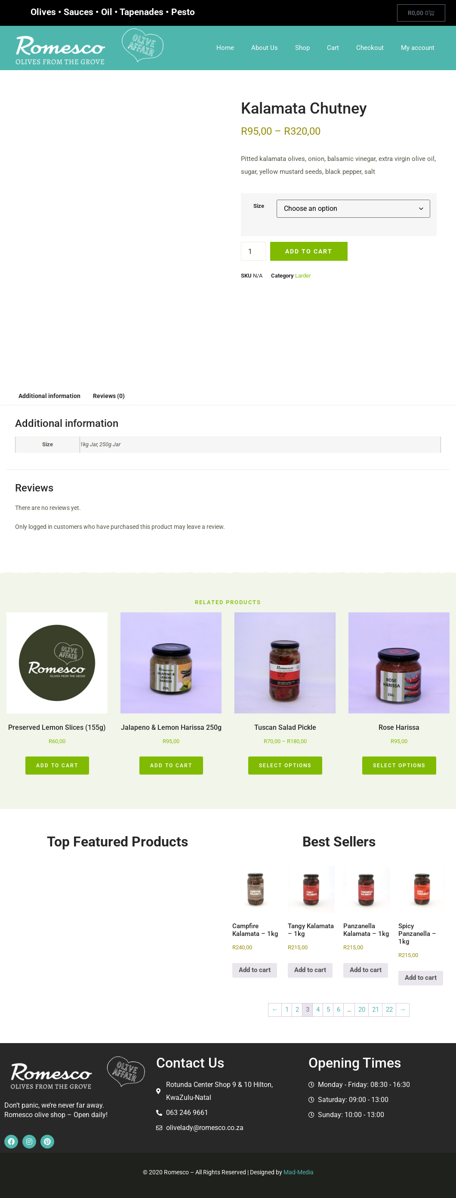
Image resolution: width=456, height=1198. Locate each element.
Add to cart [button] (57, 766)
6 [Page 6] (338, 1009)
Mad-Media (298, 1172)
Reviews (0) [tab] (109, 395)
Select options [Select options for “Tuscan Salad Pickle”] (285, 766)
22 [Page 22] (389, 1009)
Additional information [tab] (49, 395)
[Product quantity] (253, 251)
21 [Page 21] (375, 1009)
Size (258, 206)
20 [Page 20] (361, 1009)
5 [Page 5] (328, 1009)
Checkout (370, 48)
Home (225, 48)
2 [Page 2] (297, 1009)
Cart (333, 48)
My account (417, 48)
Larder (303, 275)
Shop (302, 48)
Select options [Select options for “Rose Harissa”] (399, 766)
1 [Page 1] (287, 1009)
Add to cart (309, 251)
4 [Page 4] (318, 1009)
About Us (264, 48)
